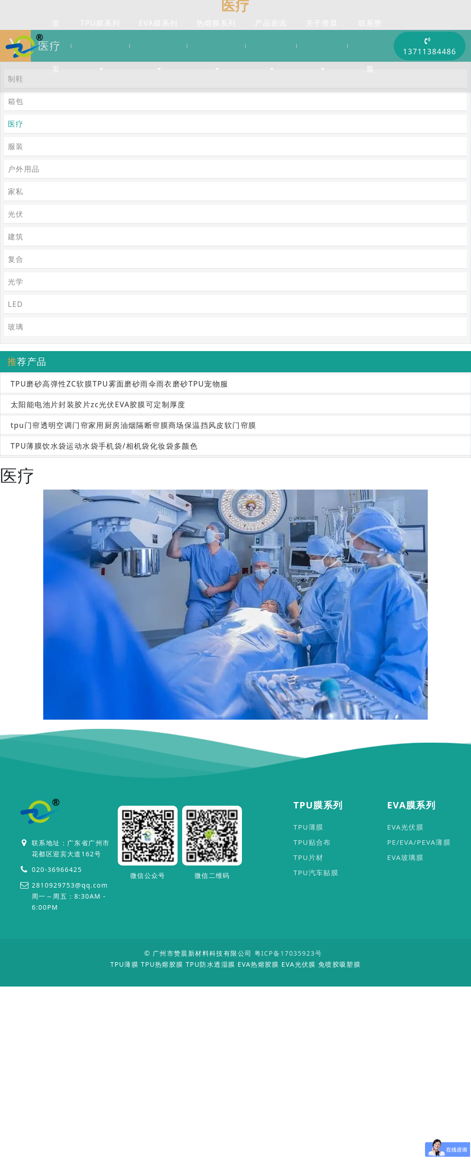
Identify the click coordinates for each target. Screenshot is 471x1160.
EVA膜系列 (158, 23)
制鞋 (16, 227)
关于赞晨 (322, 23)
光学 (16, 430)
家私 (16, 340)
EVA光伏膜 (405, 975)
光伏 (16, 363)
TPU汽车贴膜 (316, 1021)
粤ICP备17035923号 (288, 1101)
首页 (56, 46)
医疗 (102, 151)
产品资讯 (271, 23)
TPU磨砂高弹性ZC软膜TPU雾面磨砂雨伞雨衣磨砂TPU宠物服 (119, 532)
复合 (16, 408)
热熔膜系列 (216, 23)
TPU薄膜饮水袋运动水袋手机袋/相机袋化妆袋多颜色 (104, 594)
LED (15, 453)
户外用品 (24, 317)
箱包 (16, 250)
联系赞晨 (370, 46)
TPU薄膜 (308, 975)
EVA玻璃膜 (405, 1005)
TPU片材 (308, 1005)
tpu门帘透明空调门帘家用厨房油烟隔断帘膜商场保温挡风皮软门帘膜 (133, 574)
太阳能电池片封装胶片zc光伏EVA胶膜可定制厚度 (98, 553)
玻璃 (16, 475)
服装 (16, 295)
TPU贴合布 (312, 990)
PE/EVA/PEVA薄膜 (419, 990)
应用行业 (69, 151)
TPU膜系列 (100, 23)
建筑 (16, 385)
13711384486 (429, 47)
